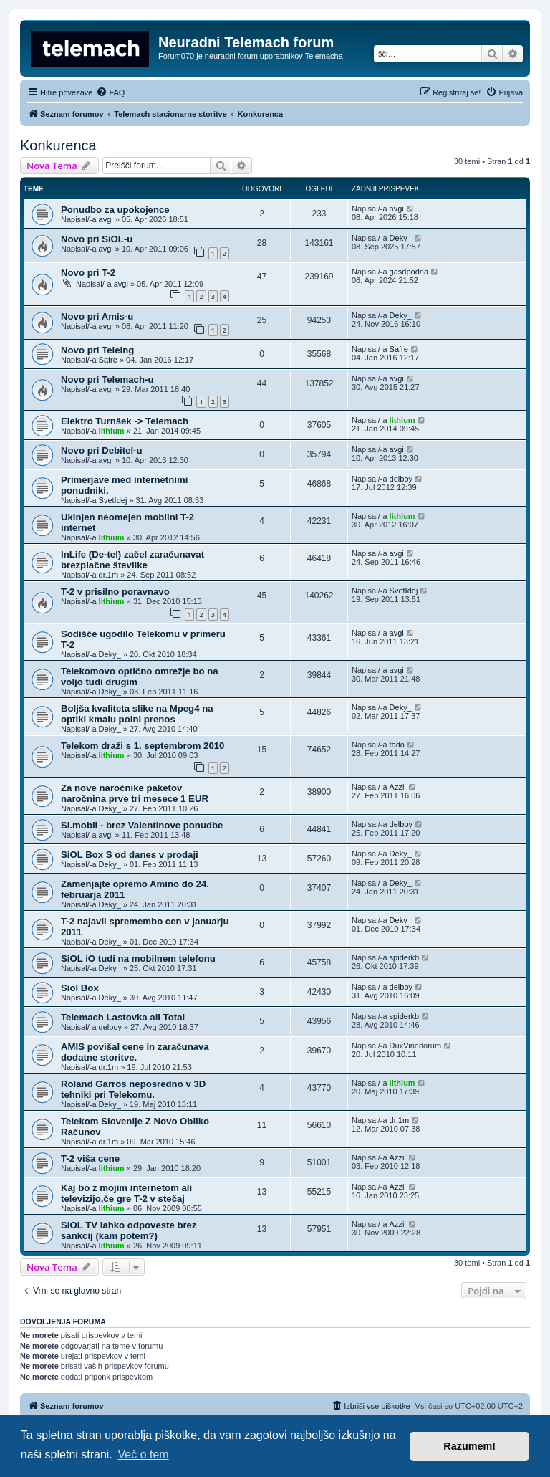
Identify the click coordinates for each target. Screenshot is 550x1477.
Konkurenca (58, 145)
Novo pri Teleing (97, 350)
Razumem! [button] (469, 1446)
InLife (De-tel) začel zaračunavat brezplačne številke (132, 559)
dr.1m (109, 574)
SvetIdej (113, 500)
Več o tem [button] (143, 1454)
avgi (106, 219)
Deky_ (401, 238)
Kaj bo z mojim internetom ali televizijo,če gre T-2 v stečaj (126, 1193)
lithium (112, 430)
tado (397, 744)
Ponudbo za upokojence (115, 209)
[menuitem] (110, 92)
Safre (108, 359)
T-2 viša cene (90, 1158)
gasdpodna (409, 271)
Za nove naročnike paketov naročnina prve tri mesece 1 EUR (134, 793)
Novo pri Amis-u (97, 316)
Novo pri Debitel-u (102, 450)
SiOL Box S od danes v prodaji (129, 854)
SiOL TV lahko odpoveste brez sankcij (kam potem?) (129, 1230)
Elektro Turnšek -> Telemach (124, 421)
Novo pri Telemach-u (107, 379)
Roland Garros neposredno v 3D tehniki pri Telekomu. (133, 1089)
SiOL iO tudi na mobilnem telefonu (138, 958)
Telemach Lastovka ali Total (123, 1017)
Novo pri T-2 (88, 272)
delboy (401, 478)
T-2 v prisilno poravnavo (115, 591)
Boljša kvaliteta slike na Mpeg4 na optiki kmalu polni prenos (137, 714)
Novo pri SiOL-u (96, 239)
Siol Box (80, 988)
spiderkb (405, 957)
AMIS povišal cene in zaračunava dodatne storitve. (135, 1052)
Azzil (398, 787)
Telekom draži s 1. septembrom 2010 (142, 745)
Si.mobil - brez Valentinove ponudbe (142, 825)
